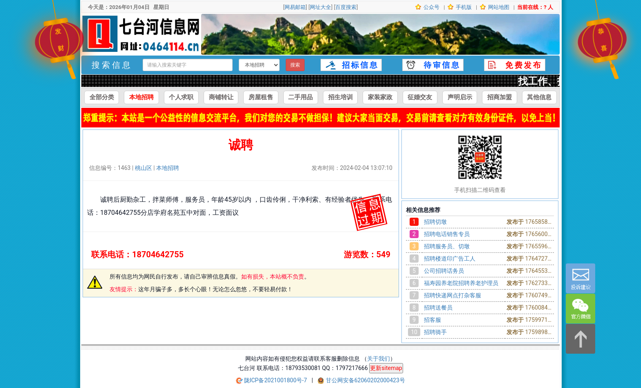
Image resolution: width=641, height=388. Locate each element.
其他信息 (539, 97)
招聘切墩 (435, 222)
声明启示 (460, 97)
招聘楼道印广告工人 (449, 258)
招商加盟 (499, 97)
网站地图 (498, 7)
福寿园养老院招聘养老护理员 (461, 283)
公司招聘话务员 (444, 271)
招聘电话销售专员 (447, 234)
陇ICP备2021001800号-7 (276, 380)
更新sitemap (386, 368)
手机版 (463, 7)
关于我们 (378, 358)
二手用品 (300, 97)
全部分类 (102, 97)
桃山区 (143, 168)
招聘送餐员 (438, 307)
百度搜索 (345, 7)
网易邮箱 (295, 7)
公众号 (430, 7)
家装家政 (380, 97)
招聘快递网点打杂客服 (452, 295)
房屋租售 (261, 97)
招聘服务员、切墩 (447, 246)
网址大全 (320, 7)
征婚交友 (420, 97)
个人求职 (181, 97)
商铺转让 (221, 97)
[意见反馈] (580, 278)
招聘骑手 (435, 332)
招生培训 (340, 97)
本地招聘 (141, 97)
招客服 (432, 320)
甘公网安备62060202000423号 (365, 380)
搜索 (295, 65)
